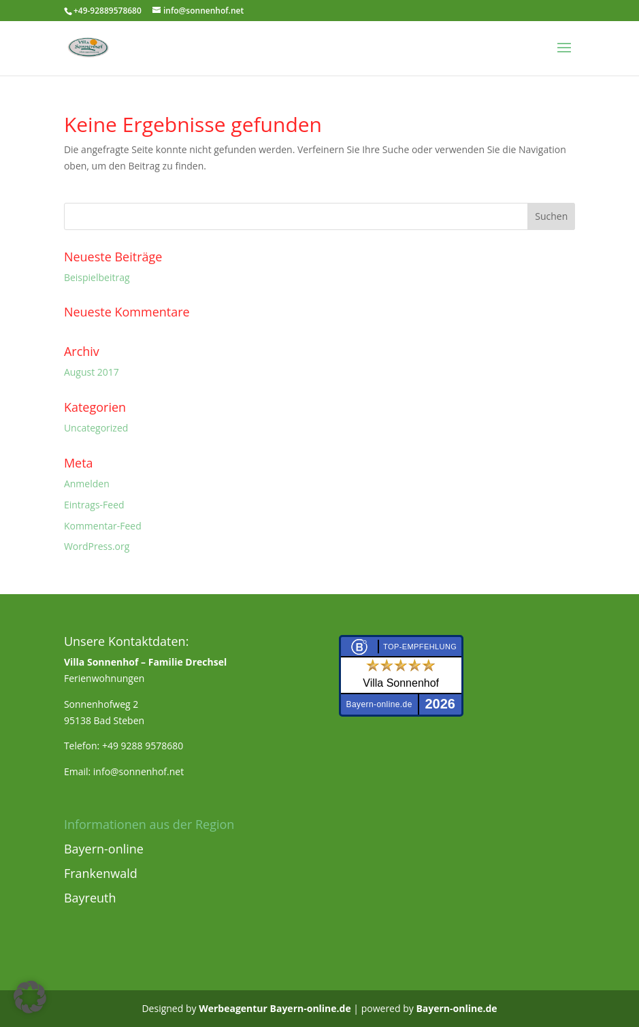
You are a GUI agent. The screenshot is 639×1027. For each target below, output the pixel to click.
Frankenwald (100, 873)
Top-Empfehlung (420, 646)
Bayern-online (104, 849)
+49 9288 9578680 (142, 745)
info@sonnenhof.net (138, 771)
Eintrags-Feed (94, 504)
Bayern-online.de (456, 1008)
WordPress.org (96, 546)
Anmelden (87, 483)
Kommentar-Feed (103, 525)
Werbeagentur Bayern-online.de (275, 1008)
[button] (30, 997)
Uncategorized (96, 427)
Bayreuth (90, 898)
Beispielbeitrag (97, 277)
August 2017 (91, 371)
